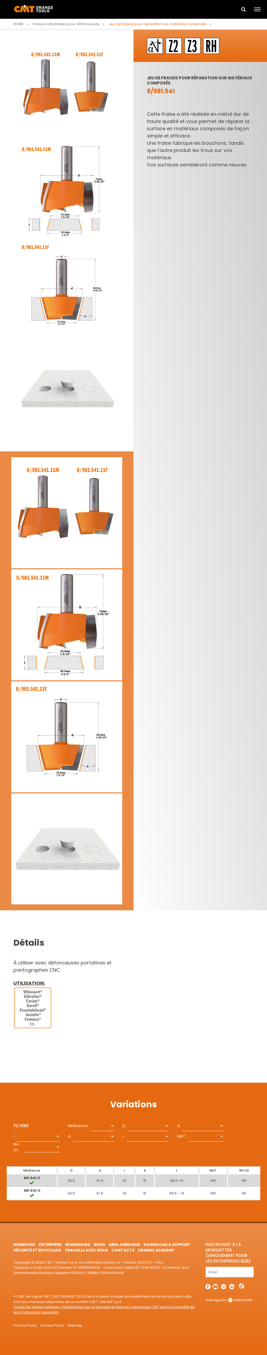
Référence (78, 1125)
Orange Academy (156, 1250)
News (99, 1244)
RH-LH (16, 1147)
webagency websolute (229, 1299)
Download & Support (167, 1244)
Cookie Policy (52, 1325)
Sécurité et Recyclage (37, 1250)
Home (18, 24)
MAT (181, 1136)
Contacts (123, 1250)
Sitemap (75, 1325)
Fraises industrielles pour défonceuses (66, 24)
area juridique (124, 1244)
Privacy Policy (25, 1325)
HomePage (24, 1244)
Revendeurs (77, 1244)
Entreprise (50, 1244)
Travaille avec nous (86, 1250)
